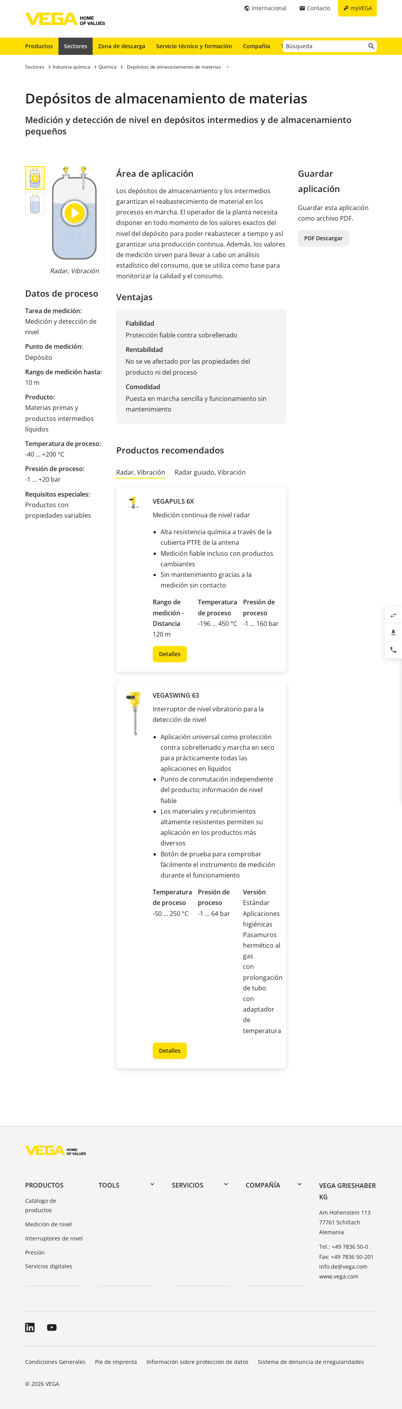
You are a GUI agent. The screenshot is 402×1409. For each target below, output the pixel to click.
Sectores (75, 46)
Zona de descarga (121, 46)
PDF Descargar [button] (323, 238)
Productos (39, 46)
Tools (109, 1185)
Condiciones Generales (55, 1361)
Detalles (170, 654)
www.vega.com (338, 1276)
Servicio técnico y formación (194, 46)
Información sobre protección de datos (197, 1361)
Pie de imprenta (116, 1361)
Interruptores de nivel (54, 1238)
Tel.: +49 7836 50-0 (343, 1246)
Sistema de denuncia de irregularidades (311, 1361)
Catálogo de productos (40, 1205)
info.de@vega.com (343, 1266)
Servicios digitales (48, 1266)
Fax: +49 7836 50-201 (346, 1256)
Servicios (187, 1185)
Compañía (256, 46)
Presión (35, 1252)
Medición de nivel (48, 1224)
